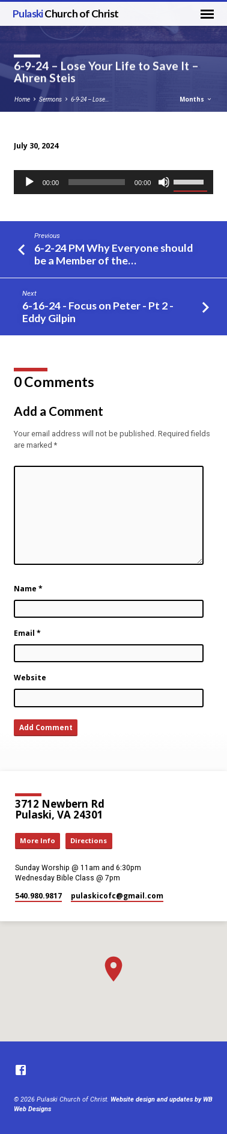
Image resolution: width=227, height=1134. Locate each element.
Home (22, 99)
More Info (37, 840)
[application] (114, 182)
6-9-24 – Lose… (90, 99)
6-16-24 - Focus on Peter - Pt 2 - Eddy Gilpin (98, 312)
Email (27, 633)
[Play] (29, 182)
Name (28, 589)
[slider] (96, 182)
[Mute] (164, 182)
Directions (88, 840)
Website (30, 677)
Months (196, 99)
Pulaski (66, 13)
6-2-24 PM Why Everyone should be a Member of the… (113, 254)
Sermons (50, 99)
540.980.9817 (38, 896)
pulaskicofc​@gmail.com (117, 896)
